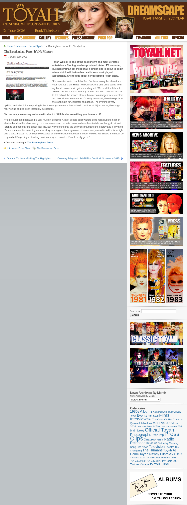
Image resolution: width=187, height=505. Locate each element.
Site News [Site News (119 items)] (142, 447)
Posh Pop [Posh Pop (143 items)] (158, 434)
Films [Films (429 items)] (164, 415)
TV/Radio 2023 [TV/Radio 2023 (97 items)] (153, 461)
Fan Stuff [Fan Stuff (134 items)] (153, 415)
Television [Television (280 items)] (157, 446)
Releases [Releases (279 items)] (137, 443)
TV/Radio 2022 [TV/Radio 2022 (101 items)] (137, 461)
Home (10, 46)
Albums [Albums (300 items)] (146, 411)
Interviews (22, 46)
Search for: (135, 311)
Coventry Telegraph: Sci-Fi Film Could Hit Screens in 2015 (88, 158)
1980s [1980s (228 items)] (134, 411)
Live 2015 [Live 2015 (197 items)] (166, 423)
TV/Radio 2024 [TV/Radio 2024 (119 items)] (170, 461)
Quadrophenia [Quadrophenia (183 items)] (153, 439)
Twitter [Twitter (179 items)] (134, 464)
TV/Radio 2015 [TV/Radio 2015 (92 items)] (137, 457)
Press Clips (35, 46)
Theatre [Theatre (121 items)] (169, 446)
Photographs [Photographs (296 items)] (140, 435)
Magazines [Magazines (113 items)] (171, 426)
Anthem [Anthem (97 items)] (157, 412)
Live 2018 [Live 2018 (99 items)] (142, 426)
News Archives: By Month (142, 396)
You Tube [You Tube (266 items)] (161, 464)
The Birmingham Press (48, 148)
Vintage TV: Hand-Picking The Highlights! (29, 158)
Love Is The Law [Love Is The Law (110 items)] (156, 426)
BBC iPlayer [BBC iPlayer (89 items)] (167, 412)
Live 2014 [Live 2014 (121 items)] (152, 423)
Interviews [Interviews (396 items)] (139, 419)
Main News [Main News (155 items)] (137, 430)
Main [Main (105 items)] (180, 426)
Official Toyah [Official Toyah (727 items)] (159, 430)
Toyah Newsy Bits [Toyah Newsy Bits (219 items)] (152, 454)
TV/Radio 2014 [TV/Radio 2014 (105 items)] (174, 454)
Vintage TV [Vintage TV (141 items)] (146, 464)
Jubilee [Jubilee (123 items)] (142, 423)
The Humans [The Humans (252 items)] (152, 450)
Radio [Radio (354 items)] (169, 439)
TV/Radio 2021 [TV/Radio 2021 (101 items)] (168, 457)
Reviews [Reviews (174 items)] (151, 443)
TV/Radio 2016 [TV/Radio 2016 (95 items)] (152, 457)
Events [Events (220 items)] (142, 415)
